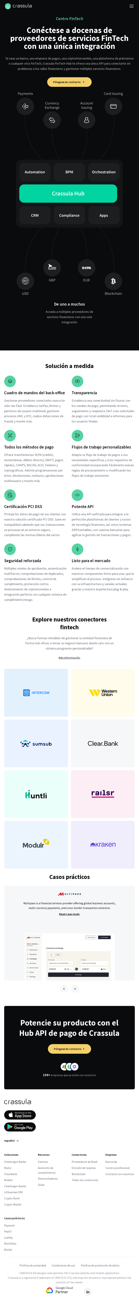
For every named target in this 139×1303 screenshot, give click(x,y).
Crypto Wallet (13, 1204)
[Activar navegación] (131, 6)
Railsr (7, 1168)
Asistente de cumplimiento (47, 1170)
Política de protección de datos (100, 1265)
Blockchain (78, 1174)
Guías (41, 1184)
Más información (69, 657)
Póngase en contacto (69, 82)
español (9, 1140)
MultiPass (10, 1243)
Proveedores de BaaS (84, 1162)
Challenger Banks (15, 1162)
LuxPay (8, 1237)
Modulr (8, 1180)
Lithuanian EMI (13, 1192)
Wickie (8, 1249)
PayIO (7, 1231)
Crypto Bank (12, 1198)
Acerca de (111, 1162)
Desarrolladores (48, 1178)
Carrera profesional (117, 1168)
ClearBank (10, 1174)
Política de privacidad (33, 1265)
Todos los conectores (85, 1180)
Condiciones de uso (63, 1265)
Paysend (9, 1225)
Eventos (43, 1162)
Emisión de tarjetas (84, 1168)
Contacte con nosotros (119, 1174)
